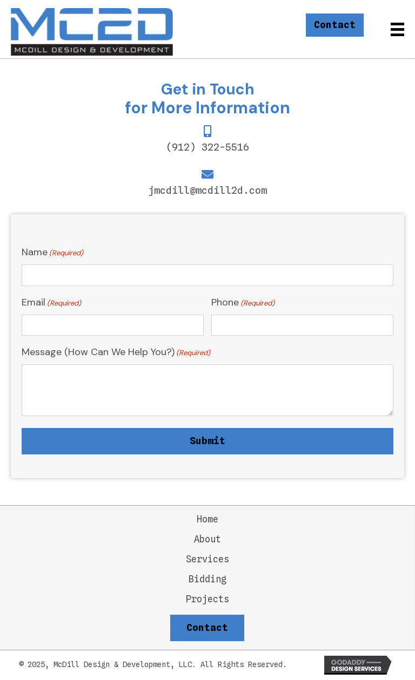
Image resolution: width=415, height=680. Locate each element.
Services (207, 559)
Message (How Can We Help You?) (116, 352)
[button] (335, 25)
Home (207, 519)
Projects (207, 599)
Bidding (207, 579)
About (207, 539)
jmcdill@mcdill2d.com (207, 190)
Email (51, 302)
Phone (243, 302)
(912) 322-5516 (207, 147)
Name (52, 252)
